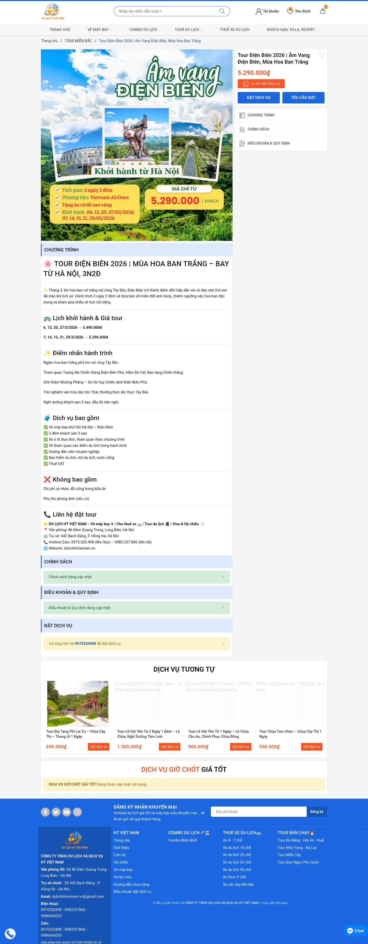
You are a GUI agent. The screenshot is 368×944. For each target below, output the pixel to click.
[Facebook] (45, 812)
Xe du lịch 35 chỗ (237, 862)
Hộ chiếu (121, 862)
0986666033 (51, 897)
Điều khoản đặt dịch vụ (132, 892)
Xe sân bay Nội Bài (238, 884)
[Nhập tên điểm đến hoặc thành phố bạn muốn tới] (164, 11)
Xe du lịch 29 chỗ (237, 855)
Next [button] (323, 716)
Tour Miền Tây (289, 855)
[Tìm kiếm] (222, 11)
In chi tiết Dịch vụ (261, 84)
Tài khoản (267, 11)
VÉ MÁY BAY (100, 29)
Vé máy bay (123, 870)
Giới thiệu (121, 848)
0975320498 (86, 644)
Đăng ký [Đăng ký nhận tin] (316, 812)
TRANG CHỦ (60, 30)
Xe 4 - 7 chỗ (233, 840)
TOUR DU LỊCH (189, 29)
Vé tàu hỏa (122, 877)
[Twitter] (56, 812)
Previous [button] (45, 716)
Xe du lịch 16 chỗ (237, 848)
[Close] (223, 576)
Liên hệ (119, 855)
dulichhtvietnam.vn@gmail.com (78, 878)
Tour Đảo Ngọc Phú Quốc (298, 862)
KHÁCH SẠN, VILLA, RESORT (292, 29)
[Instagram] (77, 812)
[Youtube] (66, 812)
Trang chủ (122, 840)
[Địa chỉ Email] (259, 812)
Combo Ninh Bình (182, 840)
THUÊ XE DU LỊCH (235, 30)
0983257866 (75, 891)
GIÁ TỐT (184, 769)
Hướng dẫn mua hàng (131, 884)
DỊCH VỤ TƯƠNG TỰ (183, 669)
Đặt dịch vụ (258, 97)
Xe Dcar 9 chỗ (234, 877)
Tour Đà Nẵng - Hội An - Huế (301, 840)
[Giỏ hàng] (322, 11)
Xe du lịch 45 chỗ (237, 870)
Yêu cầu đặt (303, 97)
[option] (137, 145)
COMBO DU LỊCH (143, 30)
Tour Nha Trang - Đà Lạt (297, 848)
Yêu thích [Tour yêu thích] (298, 11)
